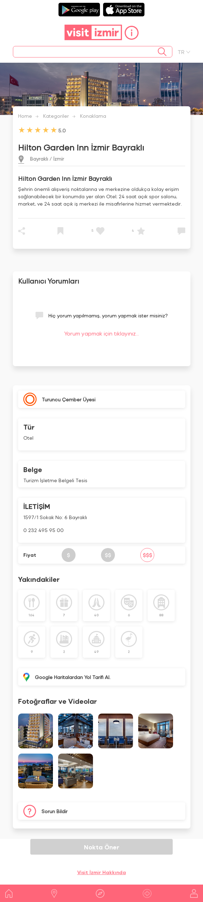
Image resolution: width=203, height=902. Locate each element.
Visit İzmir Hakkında (101, 872)
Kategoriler (56, 116)
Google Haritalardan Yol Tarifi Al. (72, 677)
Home (25, 116)
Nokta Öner (101, 846)
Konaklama (93, 116)
